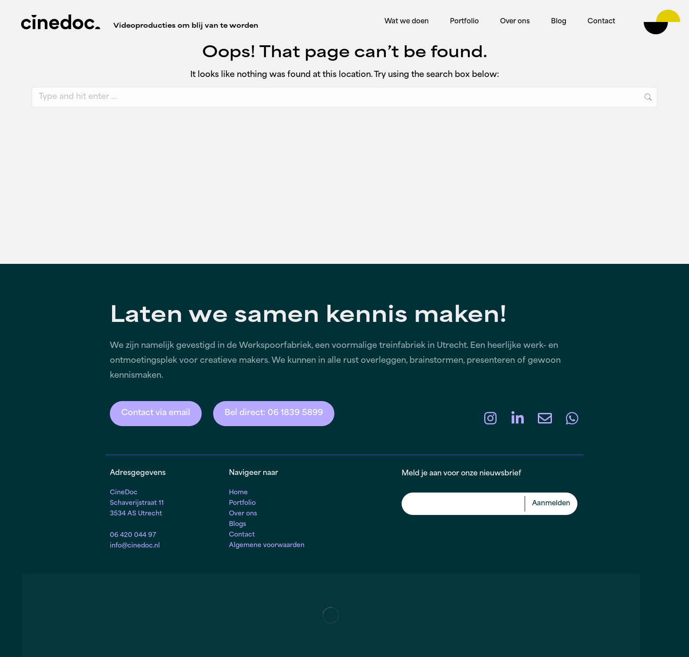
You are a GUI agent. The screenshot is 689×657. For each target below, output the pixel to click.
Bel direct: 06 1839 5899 (274, 413)
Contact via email (155, 413)
